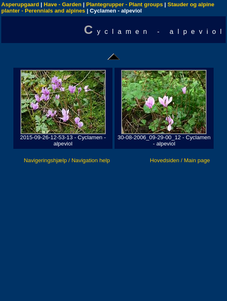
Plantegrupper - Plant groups (124, 4)
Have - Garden (63, 4)
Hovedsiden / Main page (180, 160)
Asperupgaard (20, 4)
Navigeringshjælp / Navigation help (67, 160)
